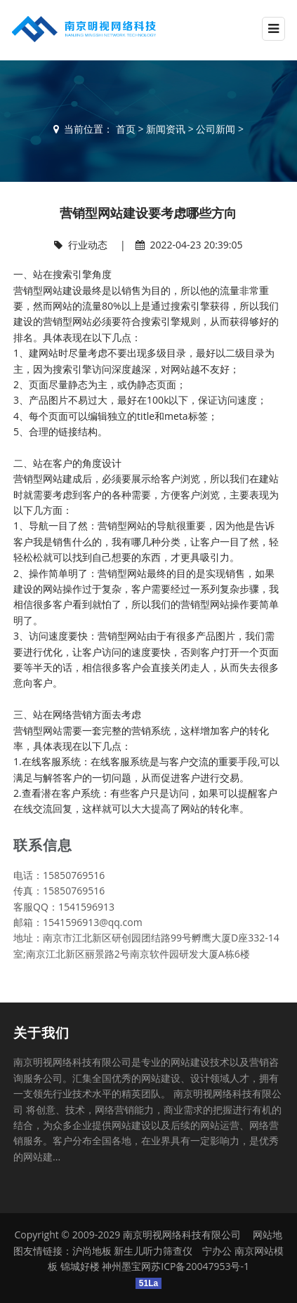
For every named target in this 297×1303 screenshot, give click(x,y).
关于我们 (41, 1033)
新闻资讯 (165, 128)
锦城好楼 (80, 1266)
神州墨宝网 (126, 1266)
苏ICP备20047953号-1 (200, 1266)
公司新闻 (215, 128)
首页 (126, 128)
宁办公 (217, 1250)
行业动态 (87, 244)
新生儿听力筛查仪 (153, 1250)
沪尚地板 (92, 1250)
